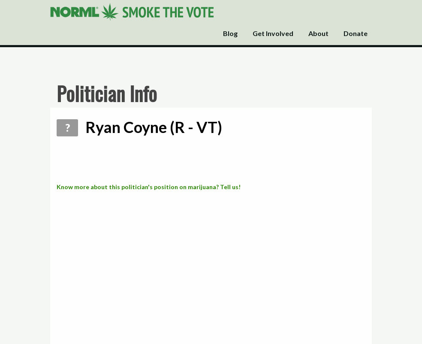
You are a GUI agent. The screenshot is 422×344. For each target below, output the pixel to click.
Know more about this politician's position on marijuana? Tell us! (149, 186)
